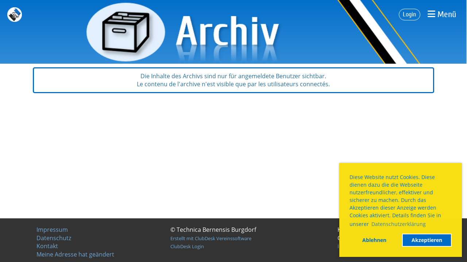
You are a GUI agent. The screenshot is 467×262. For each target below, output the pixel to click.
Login (409, 14)
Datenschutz (53, 238)
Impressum (52, 230)
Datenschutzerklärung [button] (398, 224)
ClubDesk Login (187, 246)
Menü (442, 14)
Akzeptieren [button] (427, 240)
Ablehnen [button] (374, 240)
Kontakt (47, 246)
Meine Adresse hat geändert (75, 254)
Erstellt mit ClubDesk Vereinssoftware (210, 238)
